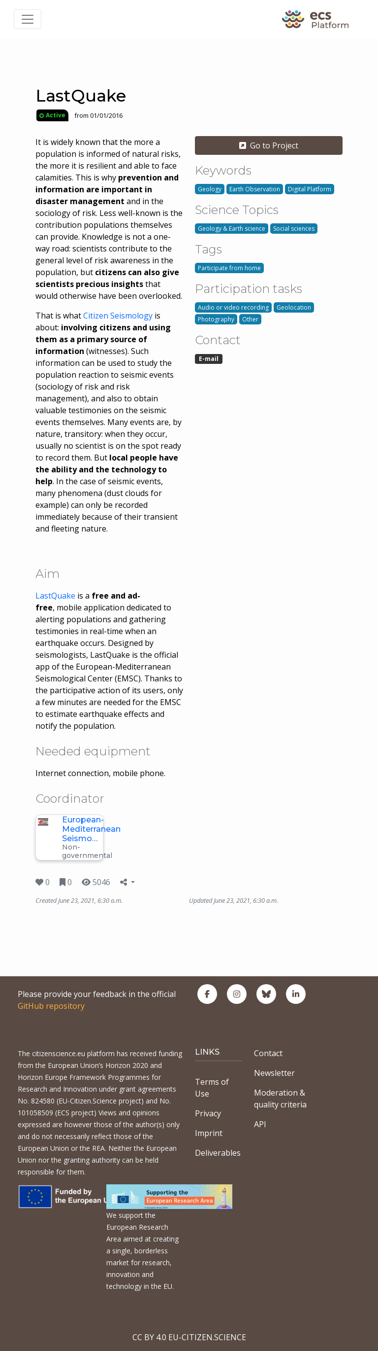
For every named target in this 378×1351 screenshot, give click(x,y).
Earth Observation (254, 189)
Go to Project (268, 145)
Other (250, 319)
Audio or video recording (233, 307)
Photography (216, 319)
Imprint (208, 1133)
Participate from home (229, 268)
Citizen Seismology (118, 315)
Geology (209, 189)
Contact (268, 1053)
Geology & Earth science (231, 228)
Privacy (208, 1113)
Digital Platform (309, 189)
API (260, 1124)
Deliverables (218, 1152)
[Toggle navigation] (27, 19)
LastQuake (55, 595)
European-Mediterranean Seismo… (91, 829)
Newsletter (274, 1072)
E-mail (209, 359)
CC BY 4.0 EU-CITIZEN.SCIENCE (189, 1337)
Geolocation (294, 307)
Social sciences (294, 228)
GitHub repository (51, 1005)
